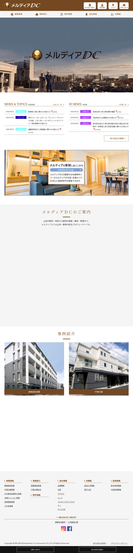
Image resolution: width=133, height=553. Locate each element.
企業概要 (61, 485)
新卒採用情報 (116, 485)
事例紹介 (43, 13)
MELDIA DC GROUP (67, 517)
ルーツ (60, 498)
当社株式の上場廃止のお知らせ (108, 117)
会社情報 (93, 13)
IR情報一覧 (122, 104)
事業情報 (18, 13)
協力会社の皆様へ (89, 7)
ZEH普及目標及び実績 (12, 493)
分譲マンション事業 (12, 498)
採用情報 (102, 7)
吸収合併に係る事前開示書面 (107, 111)
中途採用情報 (116, 489)
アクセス (113, 7)
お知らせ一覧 (57, 104)
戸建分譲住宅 (36, 489)
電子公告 (87, 489)
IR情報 (118, 13)
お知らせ (21, 111)
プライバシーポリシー (119, 543)
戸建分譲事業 (9, 489)
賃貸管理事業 (9, 502)
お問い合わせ (124, 7)
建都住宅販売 (60, 522)
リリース (21, 117)
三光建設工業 (73, 522)
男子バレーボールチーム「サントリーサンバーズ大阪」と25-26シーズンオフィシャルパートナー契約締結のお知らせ (46, 120)
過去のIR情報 (89, 485)
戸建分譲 (99, 391)
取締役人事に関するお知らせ (42, 111)
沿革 (59, 489)
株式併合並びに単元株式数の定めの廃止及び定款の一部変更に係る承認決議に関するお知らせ (111, 126)
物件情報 (68, 13)
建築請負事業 (34, 391)
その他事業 (8, 506)
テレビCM (61, 509)
